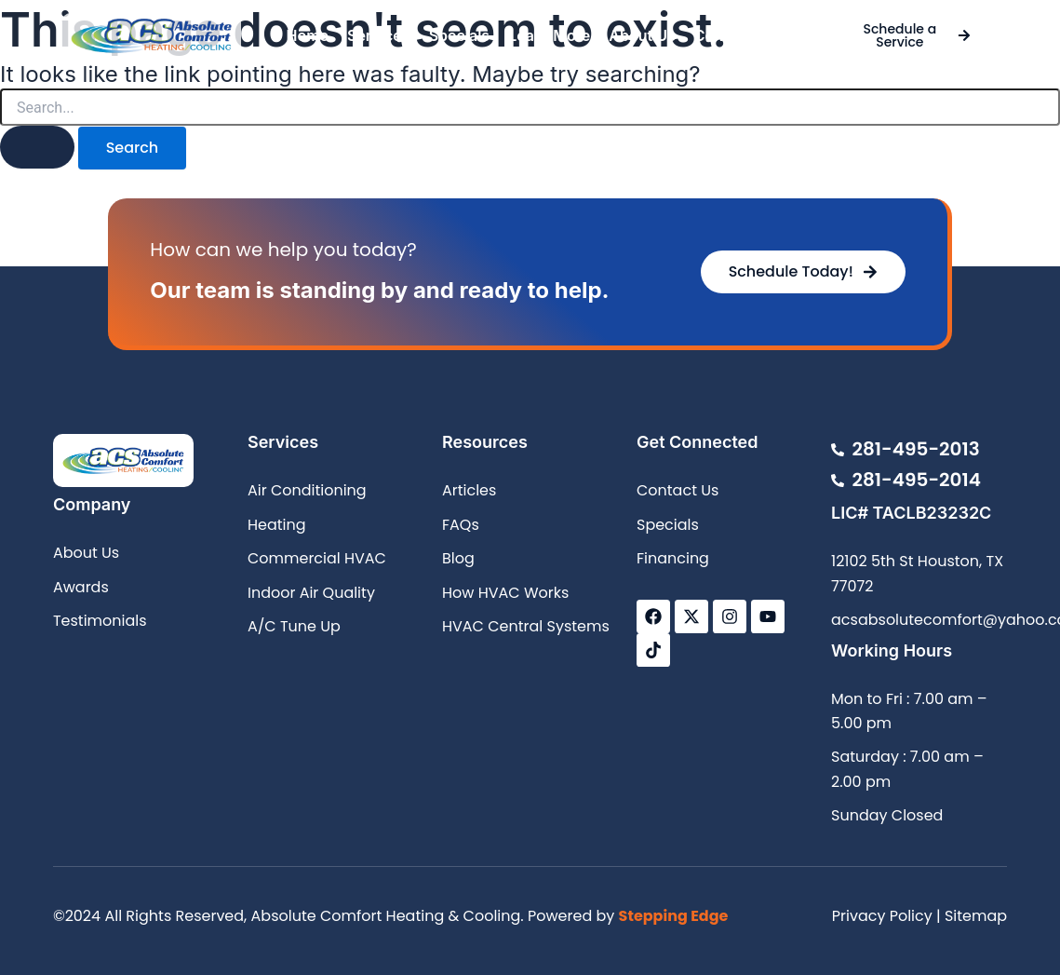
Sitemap (976, 916)
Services (378, 35)
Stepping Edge (674, 916)
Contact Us (734, 35)
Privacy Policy (882, 916)
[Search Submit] (37, 147)
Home (307, 35)
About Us (642, 35)
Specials (459, 35)
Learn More (549, 35)
